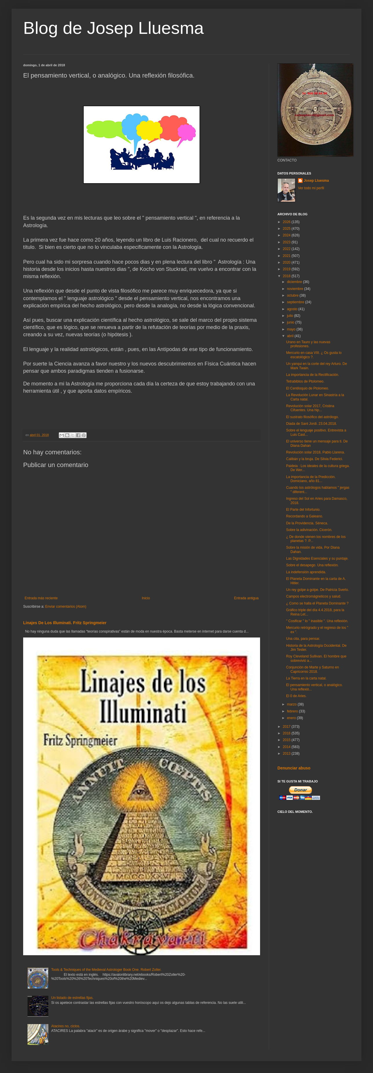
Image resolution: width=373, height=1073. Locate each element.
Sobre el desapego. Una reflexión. (312, 565)
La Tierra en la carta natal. (306, 678)
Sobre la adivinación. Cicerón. (309, 530)
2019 (287, 269)
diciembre (295, 282)
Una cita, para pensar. (303, 639)
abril (291, 336)
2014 (287, 747)
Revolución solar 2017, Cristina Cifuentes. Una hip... (310, 408)
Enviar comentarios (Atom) (65, 607)
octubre (293, 295)
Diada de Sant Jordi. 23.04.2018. (311, 424)
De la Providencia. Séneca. (307, 523)
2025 (287, 229)
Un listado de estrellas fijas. (72, 998)
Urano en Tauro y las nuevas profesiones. (308, 344)
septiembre (296, 302)
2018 (287, 276)
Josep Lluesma (316, 181)
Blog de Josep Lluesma (113, 28)
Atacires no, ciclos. (65, 1026)
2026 (287, 222)
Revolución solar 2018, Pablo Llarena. (315, 452)
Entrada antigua (246, 598)
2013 (287, 754)
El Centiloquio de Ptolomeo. (307, 388)
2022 (287, 249)
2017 (287, 727)
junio (291, 322)
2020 (287, 262)
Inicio (146, 598)
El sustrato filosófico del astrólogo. (312, 417)
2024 (287, 235)
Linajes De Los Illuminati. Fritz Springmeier (65, 622)
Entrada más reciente (41, 598)
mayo (292, 329)
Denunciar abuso (293, 768)
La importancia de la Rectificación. (312, 375)
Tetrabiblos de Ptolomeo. (305, 381)
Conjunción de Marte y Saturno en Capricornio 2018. (312, 669)
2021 (287, 256)
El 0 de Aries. (296, 696)
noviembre (295, 289)
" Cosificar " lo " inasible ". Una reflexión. (317, 621)
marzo (292, 704)
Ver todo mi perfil (311, 188)
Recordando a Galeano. (304, 516)
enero (292, 718)
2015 (287, 740)
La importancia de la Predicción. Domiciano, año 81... (311, 479)
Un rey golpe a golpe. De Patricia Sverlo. (317, 590)
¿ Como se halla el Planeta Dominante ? (317, 603)
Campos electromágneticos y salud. (313, 596)
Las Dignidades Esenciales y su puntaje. (317, 558)
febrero (293, 711)
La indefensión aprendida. (306, 572)
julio (290, 316)
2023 (287, 242)
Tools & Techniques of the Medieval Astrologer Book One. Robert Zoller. (106, 970)
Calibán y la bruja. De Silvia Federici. (314, 459)
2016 (287, 733)
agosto (292, 309)
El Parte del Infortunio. (303, 510)
